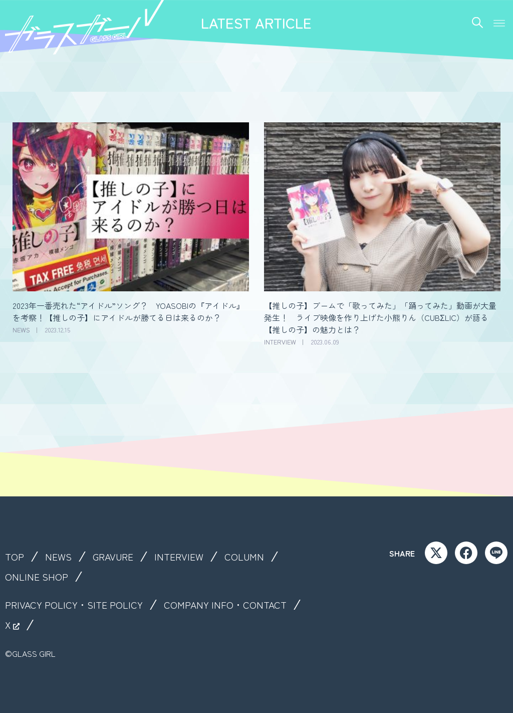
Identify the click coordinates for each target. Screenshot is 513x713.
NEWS (59, 557)
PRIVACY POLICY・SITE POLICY (75, 605)
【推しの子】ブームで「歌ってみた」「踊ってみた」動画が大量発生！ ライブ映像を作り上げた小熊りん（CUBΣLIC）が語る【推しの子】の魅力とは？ (380, 317)
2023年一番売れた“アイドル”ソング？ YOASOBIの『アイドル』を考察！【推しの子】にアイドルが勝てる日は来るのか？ (128, 311)
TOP (15, 557)
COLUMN (247, 557)
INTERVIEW (181, 557)
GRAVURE (114, 557)
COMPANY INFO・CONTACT (228, 605)
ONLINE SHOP (37, 577)
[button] (499, 22)
